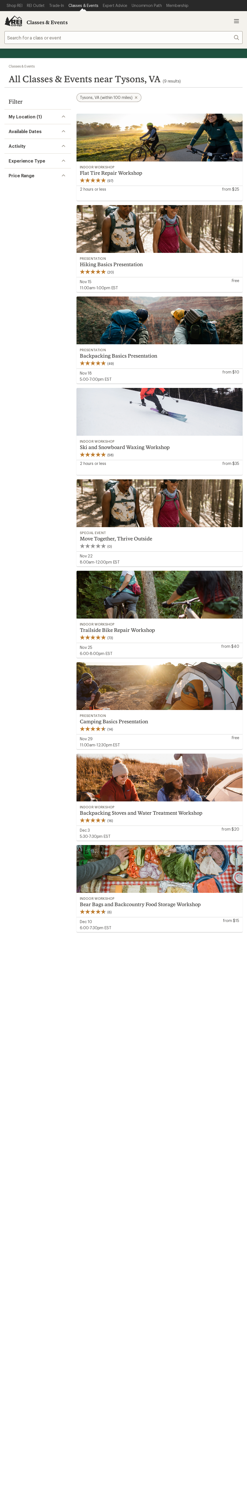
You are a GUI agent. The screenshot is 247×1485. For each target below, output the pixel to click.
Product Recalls (108, 1341)
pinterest (176, 1303)
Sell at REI (136, 1218)
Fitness (24, 223)
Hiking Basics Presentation (111, 264)
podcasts (203, 1303)
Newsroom (197, 1218)
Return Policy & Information (93, 1160)
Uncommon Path (82, 1218)
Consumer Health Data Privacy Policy (51, 1341)
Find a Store (114, 1260)
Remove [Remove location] (24, 145)
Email (58, 998)
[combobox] (123, 37)
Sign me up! (177, 1008)
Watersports (30, 268)
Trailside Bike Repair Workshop (117, 630)
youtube (189, 1303)
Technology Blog (203, 1227)
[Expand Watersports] (12, 268)
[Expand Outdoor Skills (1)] (12, 233)
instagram (136, 1303)
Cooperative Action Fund (211, 1210)
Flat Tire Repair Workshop (111, 173)
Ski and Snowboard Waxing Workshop (125, 447)
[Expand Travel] (12, 259)
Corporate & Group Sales (151, 1235)
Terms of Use (52, 1332)
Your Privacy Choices (96, 1333)
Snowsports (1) (32, 241)
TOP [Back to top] (230, 1047)
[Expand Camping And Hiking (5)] (12, 197)
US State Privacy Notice (185, 1332)
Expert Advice (79, 1202)
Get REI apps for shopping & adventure (78, 1301)
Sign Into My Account (26, 1152)
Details (159, 986)
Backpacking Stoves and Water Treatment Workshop (141, 813)
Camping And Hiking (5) (41, 197)
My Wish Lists (18, 1169)
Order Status (78, 1152)
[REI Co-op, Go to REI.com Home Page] (13, 21)
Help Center (21, 1260)
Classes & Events (47, 22)
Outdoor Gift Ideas (145, 1152)
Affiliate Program (143, 1227)
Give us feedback (110, 959)
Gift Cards (136, 1160)
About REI (196, 1202)
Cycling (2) (28, 214)
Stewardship (30, 250)
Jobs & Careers (141, 1202)
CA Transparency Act (150, 1341)
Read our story (19, 1068)
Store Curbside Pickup (88, 1169)
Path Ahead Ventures (86, 1227)
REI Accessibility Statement (203, 1341)
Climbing (26, 205)
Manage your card (163, 1111)
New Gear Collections (26, 1210)
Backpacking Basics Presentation (118, 356)
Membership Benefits (26, 1177)
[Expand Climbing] (12, 206)
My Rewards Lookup (25, 1160)
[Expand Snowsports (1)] (12, 241)
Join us (135, 1075)
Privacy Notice (141, 1332)
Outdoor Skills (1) (34, 232)
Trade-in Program (21, 1227)
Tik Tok (149, 1303)
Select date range (24, 170)
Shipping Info (79, 1177)
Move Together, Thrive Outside (116, 538)
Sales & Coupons (203, 1152)
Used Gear (15, 1218)
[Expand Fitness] (12, 224)
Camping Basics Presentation (114, 721)
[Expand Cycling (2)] (12, 215)
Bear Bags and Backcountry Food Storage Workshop (140, 904)
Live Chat (204, 1260)
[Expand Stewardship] (12, 250)
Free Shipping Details (207, 1160)
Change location (32, 138)
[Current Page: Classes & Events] (83, 5)
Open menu (236, 21)
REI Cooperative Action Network (37, 1119)
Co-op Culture (140, 1210)
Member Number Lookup (30, 1202)
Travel (23, 259)
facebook (163, 1303)
